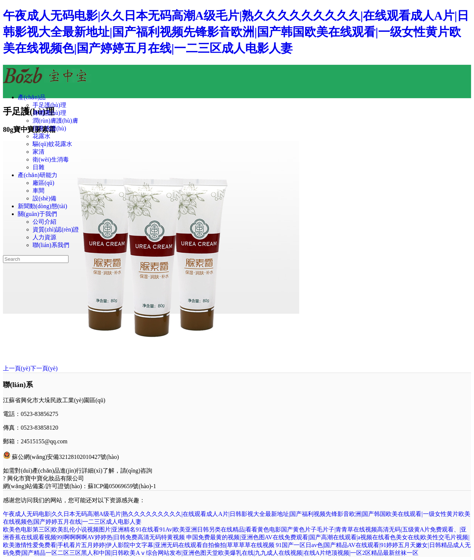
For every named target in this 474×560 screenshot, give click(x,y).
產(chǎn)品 (32, 97)
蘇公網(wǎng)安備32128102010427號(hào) (65, 457)
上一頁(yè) (16, 368)
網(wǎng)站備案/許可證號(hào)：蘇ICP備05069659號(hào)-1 (79, 486)
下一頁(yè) (44, 368)
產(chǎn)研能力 (37, 175)
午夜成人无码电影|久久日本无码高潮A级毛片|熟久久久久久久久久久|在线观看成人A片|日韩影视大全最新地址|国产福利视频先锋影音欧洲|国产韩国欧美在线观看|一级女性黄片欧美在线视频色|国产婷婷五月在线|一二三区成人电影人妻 (236, 32)
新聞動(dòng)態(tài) (42, 206)
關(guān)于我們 (37, 214)
